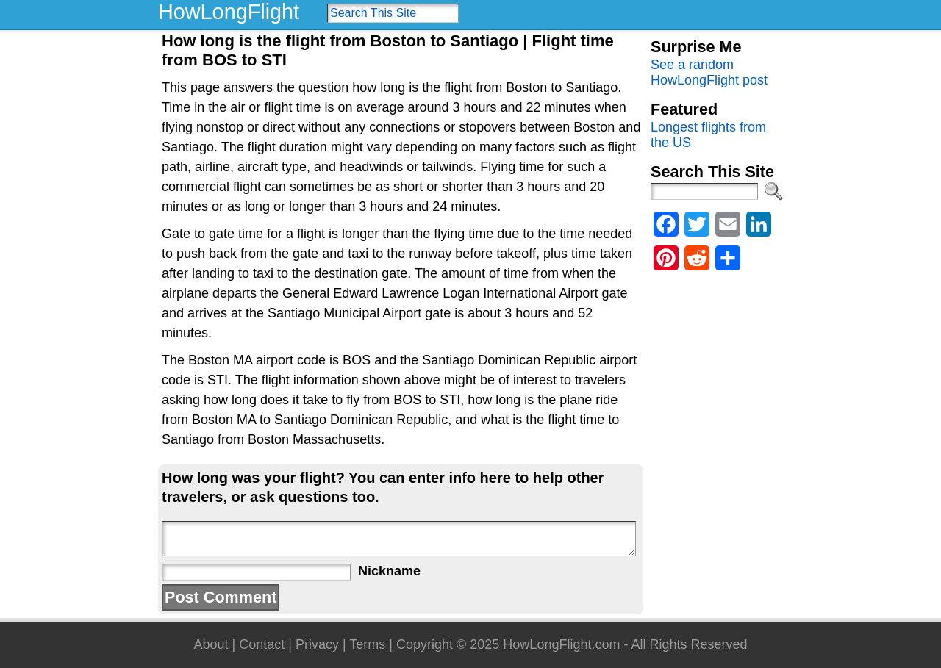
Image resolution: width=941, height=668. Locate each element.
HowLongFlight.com (561, 644)
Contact (262, 644)
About (210, 644)
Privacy (317, 644)
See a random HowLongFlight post (709, 72)
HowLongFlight (228, 12)
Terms (367, 644)
